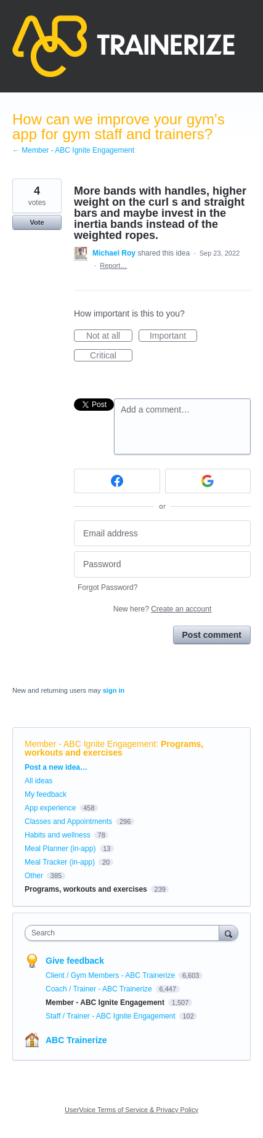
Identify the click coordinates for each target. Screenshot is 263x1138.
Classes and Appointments (68, 821)
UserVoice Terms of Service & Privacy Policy (131, 1109)
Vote (37, 222)
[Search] (228, 932)
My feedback (46, 794)
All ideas (38, 781)
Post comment (211, 635)
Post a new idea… (56, 767)
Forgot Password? (107, 587)
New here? (162, 609)
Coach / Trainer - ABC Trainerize (100, 989)
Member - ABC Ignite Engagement (90, 744)
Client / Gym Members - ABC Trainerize (111, 975)
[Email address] (162, 533)
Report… (113, 265)
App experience (50, 808)
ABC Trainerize (76, 1040)
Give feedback (75, 961)
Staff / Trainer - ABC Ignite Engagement (111, 1016)
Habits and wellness (58, 835)
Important (173, 336)
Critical (111, 355)
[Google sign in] (208, 481)
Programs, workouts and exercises (114, 748)
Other (34, 875)
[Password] (162, 564)
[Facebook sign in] (117, 481)
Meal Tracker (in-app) (60, 862)
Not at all (109, 336)
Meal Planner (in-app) (60, 848)
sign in (113, 690)
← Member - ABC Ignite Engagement (73, 150)
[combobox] (125, 933)
